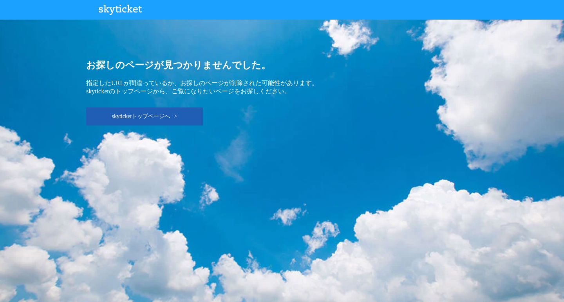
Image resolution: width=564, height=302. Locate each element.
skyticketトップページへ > (144, 116)
